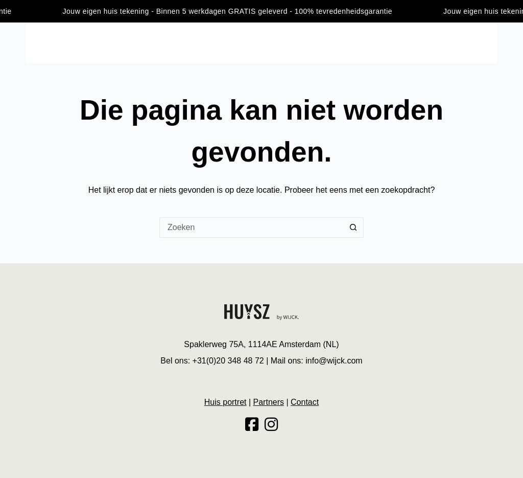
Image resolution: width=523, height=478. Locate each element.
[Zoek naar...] (251, 227)
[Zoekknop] (353, 227)
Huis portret (431, 42)
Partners (268, 402)
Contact (481, 42)
